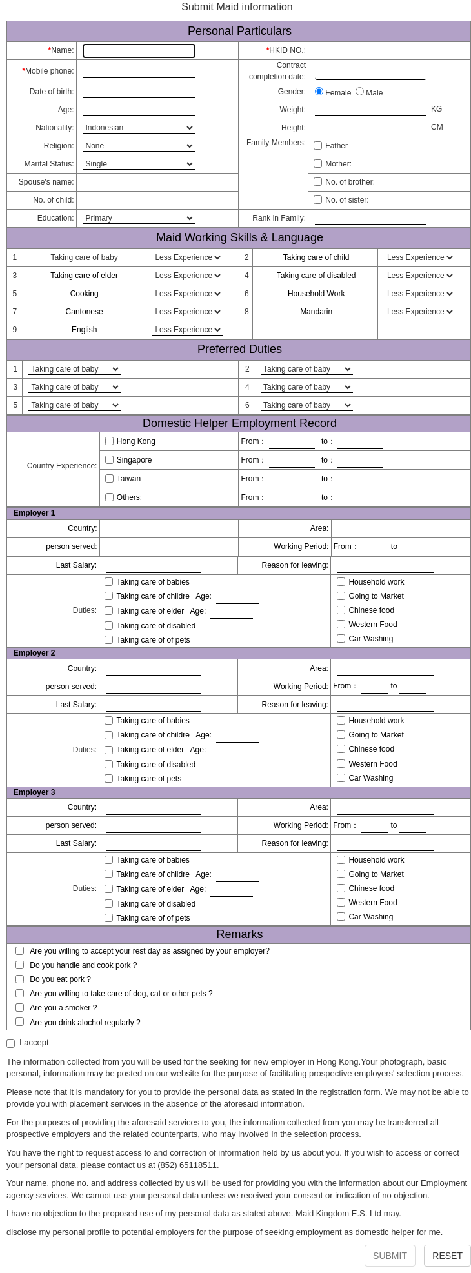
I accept (27, 1042)
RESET (447, 1255)
